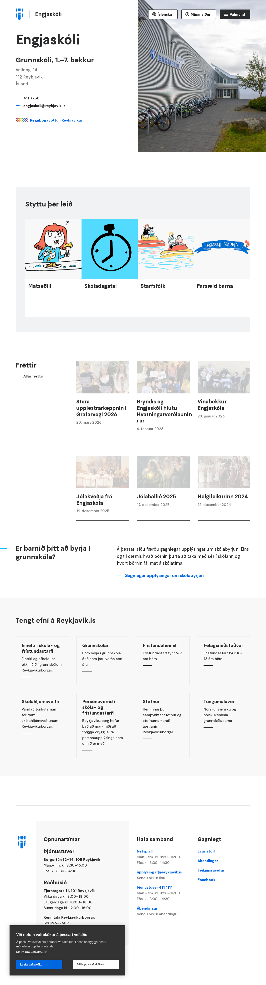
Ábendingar (163, 911)
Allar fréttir (33, 387)
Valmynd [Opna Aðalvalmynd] (237, 14)
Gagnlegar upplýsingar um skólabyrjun (164, 586)
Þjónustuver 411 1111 (163, 893)
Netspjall (163, 857)
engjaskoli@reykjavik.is (44, 105)
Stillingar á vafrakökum (90, 964)
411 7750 (31, 98)
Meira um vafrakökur (31, 952)
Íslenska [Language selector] (165, 14)
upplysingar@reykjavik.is (163, 875)
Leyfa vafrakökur (32, 964)
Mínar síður (200, 14)
